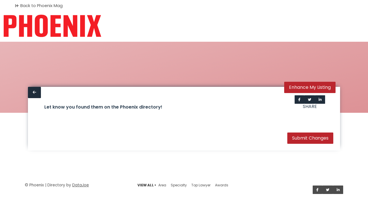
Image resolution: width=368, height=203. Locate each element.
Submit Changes (310, 138)
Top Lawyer (201, 185)
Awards (221, 185)
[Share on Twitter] (309, 99)
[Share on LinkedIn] (320, 99)
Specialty (179, 185)
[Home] (52, 26)
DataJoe (80, 185)
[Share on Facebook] (299, 99)
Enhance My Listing (310, 87)
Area (162, 185)
